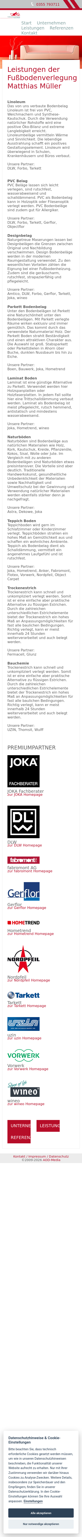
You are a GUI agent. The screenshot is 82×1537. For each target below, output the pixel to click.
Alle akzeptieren (41, 1513)
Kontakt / (20, 1156)
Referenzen (61, 28)
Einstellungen (33, 1501)
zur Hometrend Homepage (30, 934)
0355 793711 (48, 4)
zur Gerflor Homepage (26, 908)
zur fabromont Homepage (29, 871)
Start (26, 23)
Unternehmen (51, 23)
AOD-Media (51, 1160)
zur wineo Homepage (26, 1104)
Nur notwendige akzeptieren (41, 1524)
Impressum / (38, 1156)
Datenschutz (59, 1156)
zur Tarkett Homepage (26, 1006)
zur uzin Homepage (24, 1038)
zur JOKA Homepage (25, 795)
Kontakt (29, 33)
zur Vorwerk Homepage (27, 1069)
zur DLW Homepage (24, 845)
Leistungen (32, 28)
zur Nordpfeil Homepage (28, 980)
